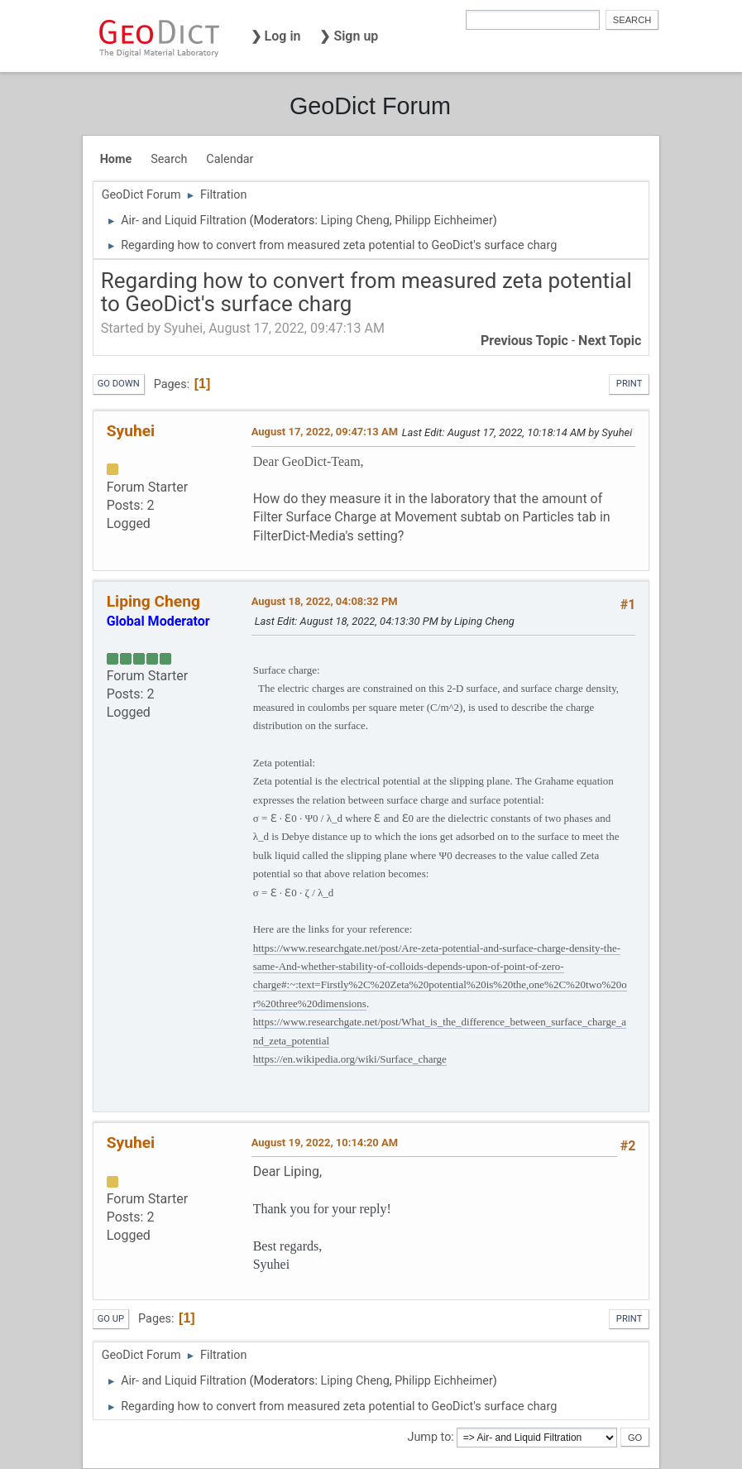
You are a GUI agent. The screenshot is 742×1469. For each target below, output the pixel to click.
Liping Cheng (354, 221)
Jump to (429, 1437)
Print (629, 383)
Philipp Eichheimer (444, 221)
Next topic (609, 340)
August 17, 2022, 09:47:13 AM (324, 431)
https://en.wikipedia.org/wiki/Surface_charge (350, 1059)
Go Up (111, 1318)
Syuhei (131, 430)
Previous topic (524, 340)
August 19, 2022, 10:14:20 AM (324, 1142)
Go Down (119, 383)
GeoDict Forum (370, 106)
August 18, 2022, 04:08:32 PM (324, 601)
